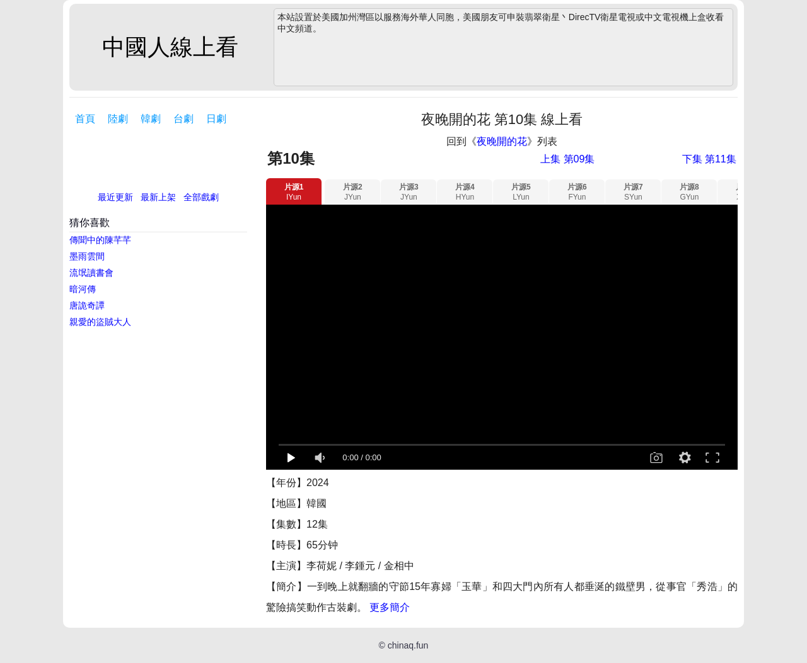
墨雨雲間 (87, 256)
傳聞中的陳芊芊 (100, 240)
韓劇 (151, 118)
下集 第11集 (709, 159)
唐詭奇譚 (87, 305)
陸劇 (118, 118)
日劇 (216, 118)
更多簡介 (389, 607)
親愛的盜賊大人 (100, 322)
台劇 (183, 118)
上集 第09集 (567, 159)
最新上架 (158, 197)
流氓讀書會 (91, 273)
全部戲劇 (201, 197)
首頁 (85, 118)
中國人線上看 (170, 47)
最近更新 (115, 197)
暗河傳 (82, 289)
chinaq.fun (408, 645)
